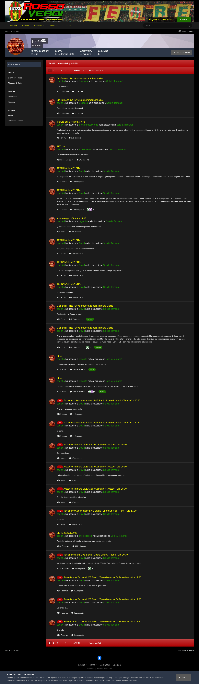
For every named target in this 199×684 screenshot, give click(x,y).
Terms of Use (45, 678)
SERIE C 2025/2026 (67, 533)
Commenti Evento (15, 121)
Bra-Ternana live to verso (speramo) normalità (80, 78)
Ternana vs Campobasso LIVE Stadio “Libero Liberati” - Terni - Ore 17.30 (100, 511)
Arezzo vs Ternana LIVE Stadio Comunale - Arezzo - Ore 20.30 (95, 444)
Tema (93, 665)
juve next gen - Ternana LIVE (71, 218)
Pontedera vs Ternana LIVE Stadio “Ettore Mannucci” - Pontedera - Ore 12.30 (102, 577)
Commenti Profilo (15, 78)
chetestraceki (85, 536)
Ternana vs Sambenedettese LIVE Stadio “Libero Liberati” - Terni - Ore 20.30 (102, 400)
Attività (25, 25)
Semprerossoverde (88, 125)
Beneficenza (39, 25)
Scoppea (83, 81)
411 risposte (77, 591)
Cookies (116, 665)
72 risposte (77, 91)
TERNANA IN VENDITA (69, 168)
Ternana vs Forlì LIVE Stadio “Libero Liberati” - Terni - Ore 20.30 (96, 555)
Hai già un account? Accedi (162, 19)
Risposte (11, 102)
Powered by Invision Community (99, 669)
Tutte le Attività (14, 64)
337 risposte (78, 568)
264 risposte (75, 232)
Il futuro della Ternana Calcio (71, 122)
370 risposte (75, 458)
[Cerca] (152, 25)
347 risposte (83, 160)
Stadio (60, 356)
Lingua (82, 665)
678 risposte (75, 138)
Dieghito (83, 359)
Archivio (53, 25)
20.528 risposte (77, 369)
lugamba (83, 221)
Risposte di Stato (15, 83)
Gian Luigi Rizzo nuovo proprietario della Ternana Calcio (85, 306)
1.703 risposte (76, 319)
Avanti (77, 70)
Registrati (184, 19)
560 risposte (75, 524)
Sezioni (13, 25)
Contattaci (67, 25)
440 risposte (76, 414)
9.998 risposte (77, 182)
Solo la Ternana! (114, 81)
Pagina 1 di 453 (96, 70)
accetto (183, 677)
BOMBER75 (85, 149)
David (82, 171)
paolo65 (61, 81)
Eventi (10, 115)
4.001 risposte (79, 546)
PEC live (61, 146)
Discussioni (12, 97)
